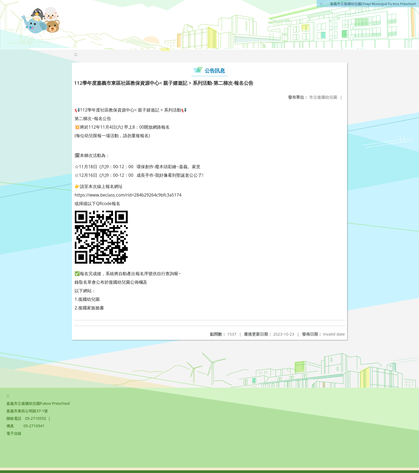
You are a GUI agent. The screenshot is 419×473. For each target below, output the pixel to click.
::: (321, 3)
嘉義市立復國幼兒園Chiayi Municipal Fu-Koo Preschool (373, 3)
